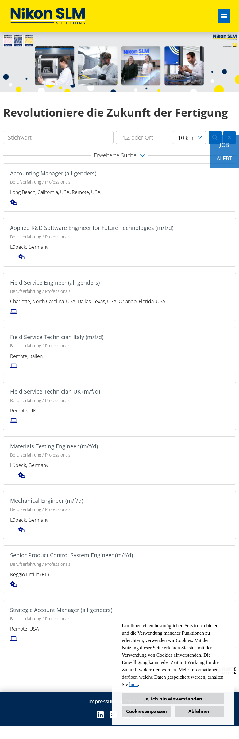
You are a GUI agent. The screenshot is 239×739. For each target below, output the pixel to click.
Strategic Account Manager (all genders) (61, 610)
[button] (119, 155)
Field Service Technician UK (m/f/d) (55, 391)
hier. (133, 684)
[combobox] (189, 137)
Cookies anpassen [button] (146, 711)
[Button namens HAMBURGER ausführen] (224, 16)
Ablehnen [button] (199, 711)
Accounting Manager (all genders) (53, 173)
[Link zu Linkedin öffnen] (100, 714)
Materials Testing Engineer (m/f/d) (54, 446)
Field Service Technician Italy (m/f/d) (56, 337)
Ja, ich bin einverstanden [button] (173, 699)
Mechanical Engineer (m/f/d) (46, 500)
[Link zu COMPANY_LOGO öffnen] (48, 16)
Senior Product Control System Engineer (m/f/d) (71, 555)
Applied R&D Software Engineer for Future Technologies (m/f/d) (91, 227)
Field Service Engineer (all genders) (55, 282)
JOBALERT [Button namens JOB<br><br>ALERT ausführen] (224, 151)
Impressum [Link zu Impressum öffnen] (102, 701)
